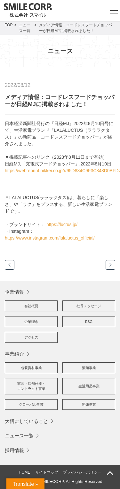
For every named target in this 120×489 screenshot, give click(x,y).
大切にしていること (26, 421)
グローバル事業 (31, 404)
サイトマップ (46, 472)
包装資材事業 (31, 368)
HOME (24, 472)
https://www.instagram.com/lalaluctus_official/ (50, 237)
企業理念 (31, 322)
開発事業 (89, 404)
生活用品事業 (89, 386)
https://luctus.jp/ (61, 224)
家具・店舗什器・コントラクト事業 (31, 386)
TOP (8, 25)
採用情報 (14, 450)
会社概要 (31, 306)
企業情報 (14, 292)
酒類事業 (89, 368)
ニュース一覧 (19, 435)
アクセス (31, 337)
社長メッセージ (88, 306)
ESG (88, 322)
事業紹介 (14, 354)
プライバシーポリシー (82, 472)
